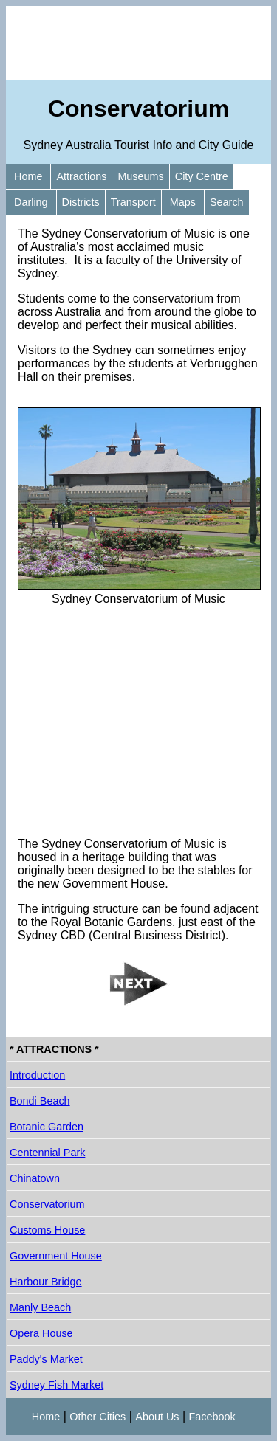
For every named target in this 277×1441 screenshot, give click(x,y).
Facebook (212, 1417)
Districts (81, 202)
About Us (157, 1417)
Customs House (47, 1230)
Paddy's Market (46, 1359)
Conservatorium (47, 1204)
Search (227, 202)
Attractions (81, 176)
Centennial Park (47, 1152)
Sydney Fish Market (56, 1385)
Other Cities (97, 1417)
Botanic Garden (46, 1127)
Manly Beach (40, 1307)
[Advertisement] (138, 43)
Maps (183, 202)
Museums (140, 176)
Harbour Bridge (46, 1282)
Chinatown (35, 1178)
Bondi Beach (40, 1101)
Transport (133, 202)
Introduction (37, 1075)
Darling (31, 202)
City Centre (201, 176)
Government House (56, 1256)
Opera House (41, 1333)
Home (28, 176)
